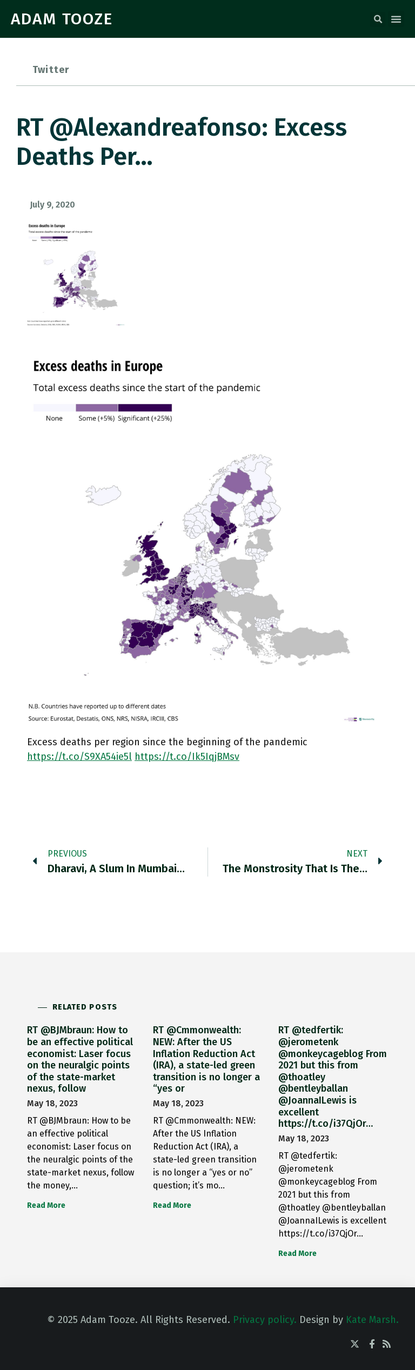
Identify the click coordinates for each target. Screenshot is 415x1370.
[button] (377, 19)
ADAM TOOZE (62, 19)
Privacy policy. (265, 1320)
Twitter (50, 70)
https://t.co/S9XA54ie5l (79, 757)
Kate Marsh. (372, 1320)
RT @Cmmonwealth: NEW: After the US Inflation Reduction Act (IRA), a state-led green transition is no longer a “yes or (206, 1059)
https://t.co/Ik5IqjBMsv (187, 757)
